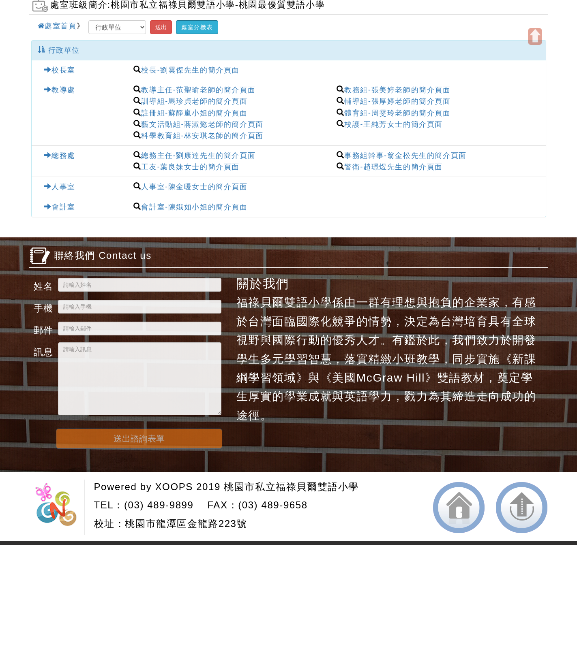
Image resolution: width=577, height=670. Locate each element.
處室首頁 (57, 26)
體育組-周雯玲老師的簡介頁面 (397, 113)
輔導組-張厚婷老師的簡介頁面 (397, 101)
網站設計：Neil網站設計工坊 (59, 507)
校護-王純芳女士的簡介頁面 (393, 124)
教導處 (59, 90)
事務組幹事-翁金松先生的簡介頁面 (405, 155)
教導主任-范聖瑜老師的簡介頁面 (198, 90)
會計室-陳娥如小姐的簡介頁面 (194, 207)
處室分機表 (197, 27)
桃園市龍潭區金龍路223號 (186, 523)
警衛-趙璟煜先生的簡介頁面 (393, 167)
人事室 (59, 187)
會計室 (59, 207)
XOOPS (174, 486)
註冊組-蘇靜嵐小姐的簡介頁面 (194, 113)
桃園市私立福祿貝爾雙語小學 (291, 486)
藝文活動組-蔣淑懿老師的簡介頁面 (202, 124)
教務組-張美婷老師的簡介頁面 (397, 90)
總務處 (59, 155)
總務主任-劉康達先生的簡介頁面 (198, 155)
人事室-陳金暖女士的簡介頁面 (194, 187)
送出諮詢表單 (139, 438)
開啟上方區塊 (535, 36)
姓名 (43, 286)
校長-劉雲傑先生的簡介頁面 (190, 70)
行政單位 (59, 50)
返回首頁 (459, 507)
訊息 (43, 352)
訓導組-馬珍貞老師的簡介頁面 (194, 101)
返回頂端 (521, 507)
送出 (161, 27)
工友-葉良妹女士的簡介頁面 (190, 167)
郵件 (43, 330)
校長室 (59, 70)
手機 (43, 308)
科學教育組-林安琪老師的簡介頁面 (202, 136)
